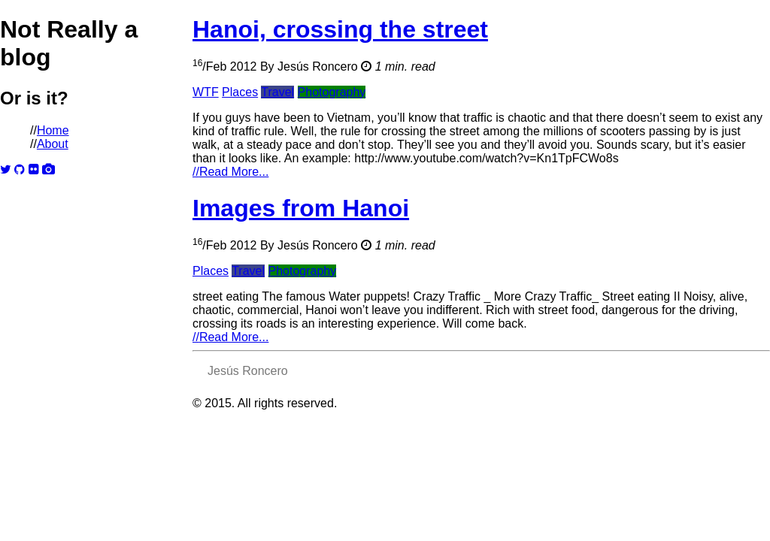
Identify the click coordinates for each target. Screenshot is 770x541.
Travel (277, 92)
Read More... (230, 171)
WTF (205, 92)
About (52, 144)
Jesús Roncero (317, 66)
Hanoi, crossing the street (340, 29)
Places (240, 92)
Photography (332, 92)
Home (53, 130)
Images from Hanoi (300, 208)
